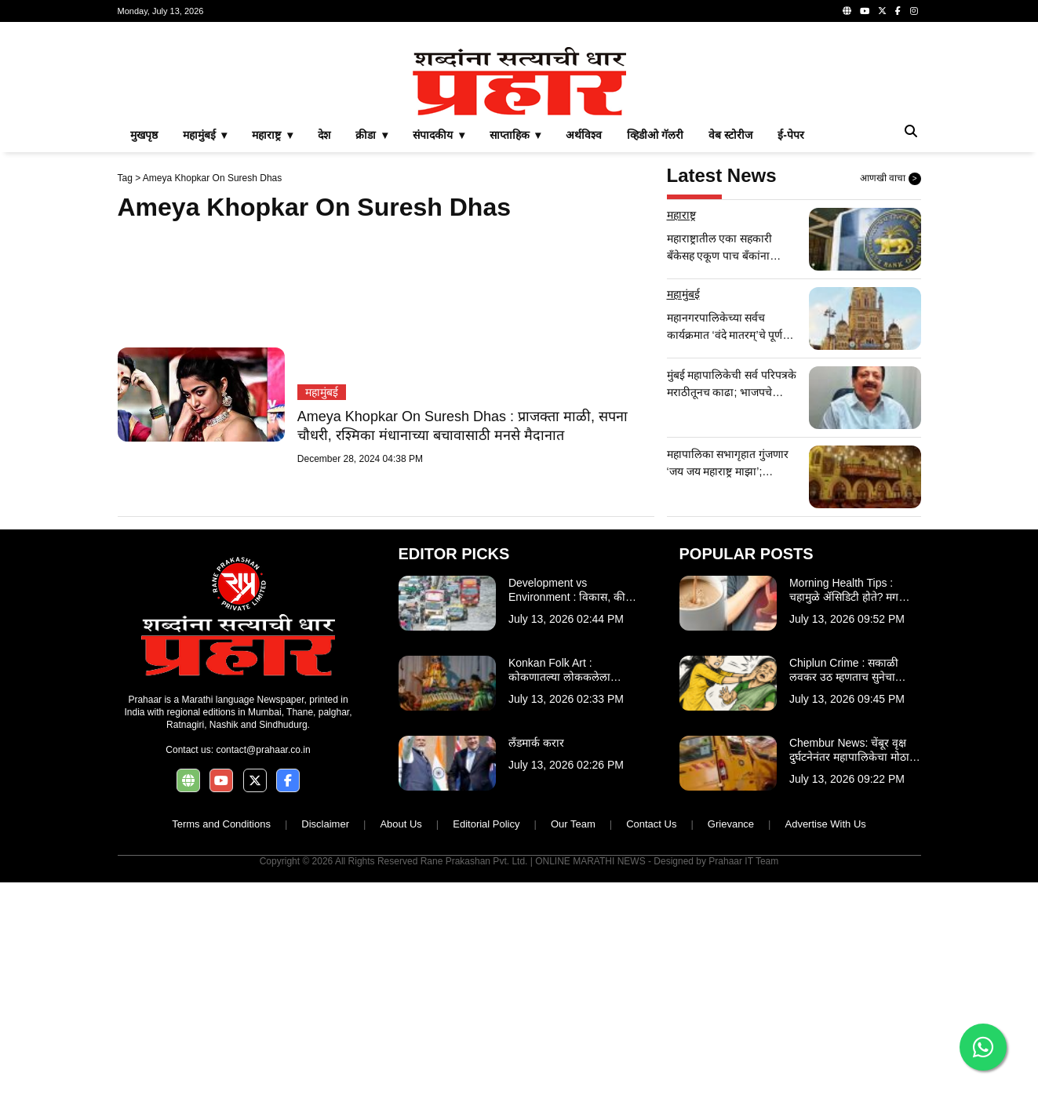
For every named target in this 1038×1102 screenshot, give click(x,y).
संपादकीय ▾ (438, 135)
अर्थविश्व (584, 135)
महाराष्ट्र (681, 215)
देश (324, 135)
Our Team (573, 824)
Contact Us (651, 824)
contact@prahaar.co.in (263, 749)
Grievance (731, 824)
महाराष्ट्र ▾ (272, 135)
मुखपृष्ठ (144, 135)
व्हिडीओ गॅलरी (655, 135)
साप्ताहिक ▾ (515, 135)
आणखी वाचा (890, 179)
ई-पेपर (791, 135)
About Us (400, 824)
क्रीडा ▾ (371, 135)
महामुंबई (321, 392)
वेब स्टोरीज (730, 135)
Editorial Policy (486, 824)
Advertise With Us (825, 824)
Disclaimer (325, 824)
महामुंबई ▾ (205, 135)
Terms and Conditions (221, 824)
